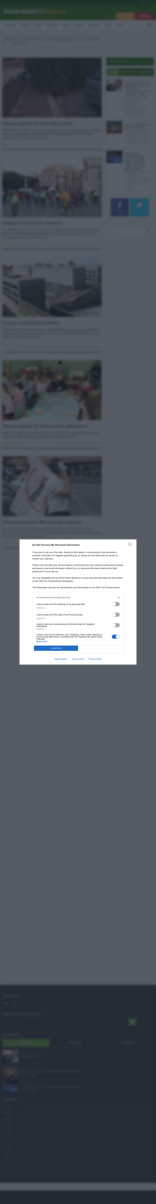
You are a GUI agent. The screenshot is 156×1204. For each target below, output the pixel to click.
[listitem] (78, 597)
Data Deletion (60, 659)
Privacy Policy (95, 659)
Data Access (78, 659)
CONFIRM (56, 648)
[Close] (131, 545)
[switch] (116, 604)
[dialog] (78, 602)
